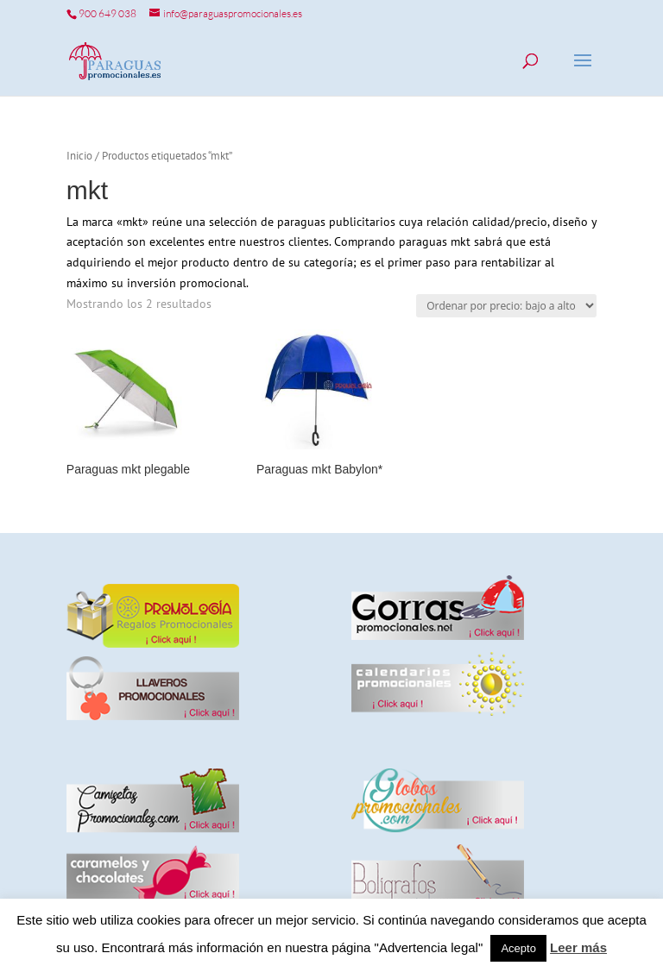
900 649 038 (107, 13)
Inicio (79, 155)
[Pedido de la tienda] (506, 305)
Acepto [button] (518, 948)
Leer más (578, 947)
